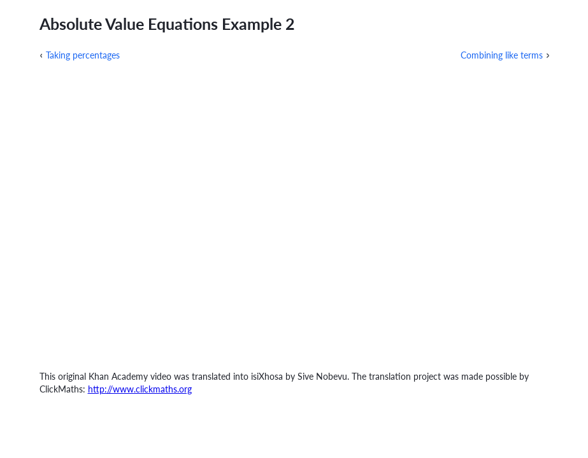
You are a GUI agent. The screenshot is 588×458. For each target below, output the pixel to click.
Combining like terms (502, 55)
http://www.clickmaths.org (140, 389)
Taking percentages (83, 55)
